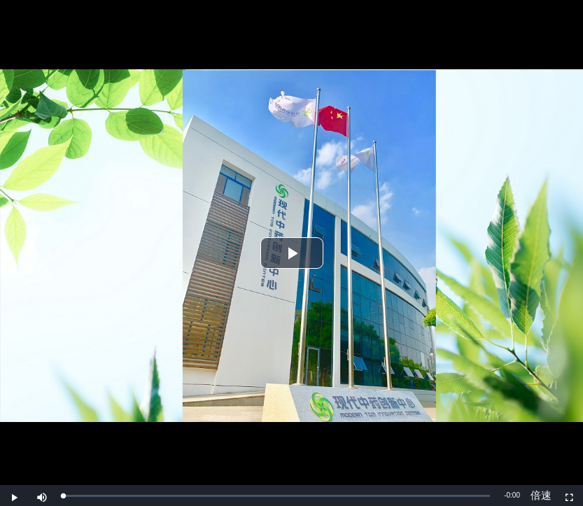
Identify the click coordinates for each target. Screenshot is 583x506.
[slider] (276, 496)
